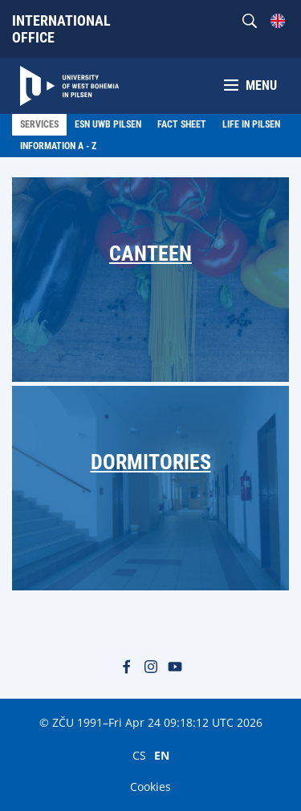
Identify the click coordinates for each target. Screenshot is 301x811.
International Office (61, 29)
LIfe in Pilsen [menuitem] (251, 124)
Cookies (150, 786)
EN (161, 755)
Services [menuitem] (39, 124)
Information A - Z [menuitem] (58, 146)
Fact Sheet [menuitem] (181, 124)
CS (139, 755)
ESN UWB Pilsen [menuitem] (108, 124)
